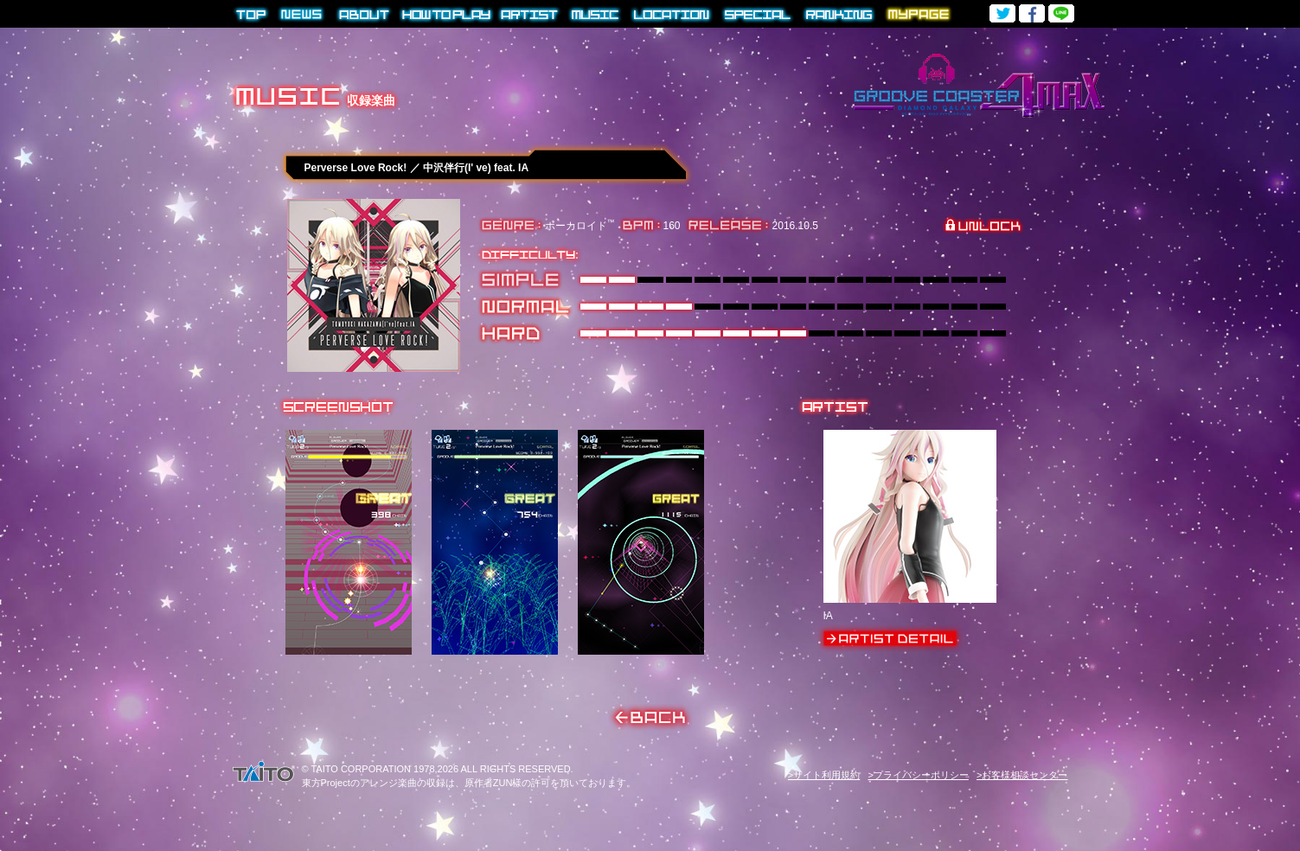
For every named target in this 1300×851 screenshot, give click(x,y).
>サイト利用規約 (824, 775)
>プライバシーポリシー (918, 775)
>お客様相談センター (1022, 775)
